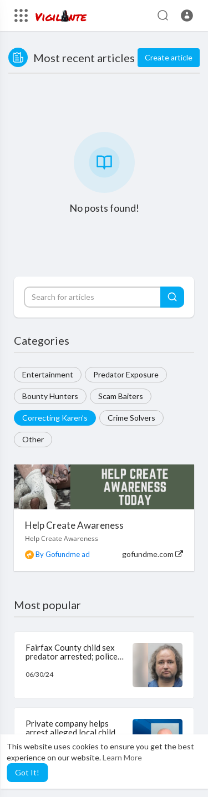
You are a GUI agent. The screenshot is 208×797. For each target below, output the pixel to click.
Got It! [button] (27, 772)
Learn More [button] (122, 757)
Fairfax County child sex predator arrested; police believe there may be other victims (74, 661)
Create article (168, 57)
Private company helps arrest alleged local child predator (70, 732)
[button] (187, 15)
